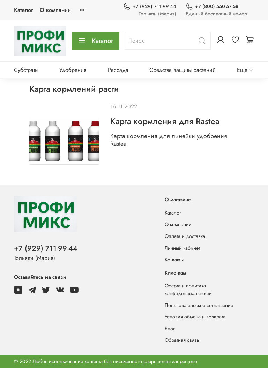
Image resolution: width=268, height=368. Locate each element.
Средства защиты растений (182, 70)
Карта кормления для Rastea (164, 121)
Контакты (174, 259)
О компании (55, 10)
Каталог (23, 10)
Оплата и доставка (185, 236)
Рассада (118, 70)
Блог (170, 328)
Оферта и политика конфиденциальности (188, 289)
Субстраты (26, 70)
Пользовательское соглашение (199, 305)
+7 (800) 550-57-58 (212, 6)
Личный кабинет (182, 248)
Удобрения (73, 70)
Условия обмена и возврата (195, 316)
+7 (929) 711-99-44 (149, 6)
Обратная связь (182, 340)
